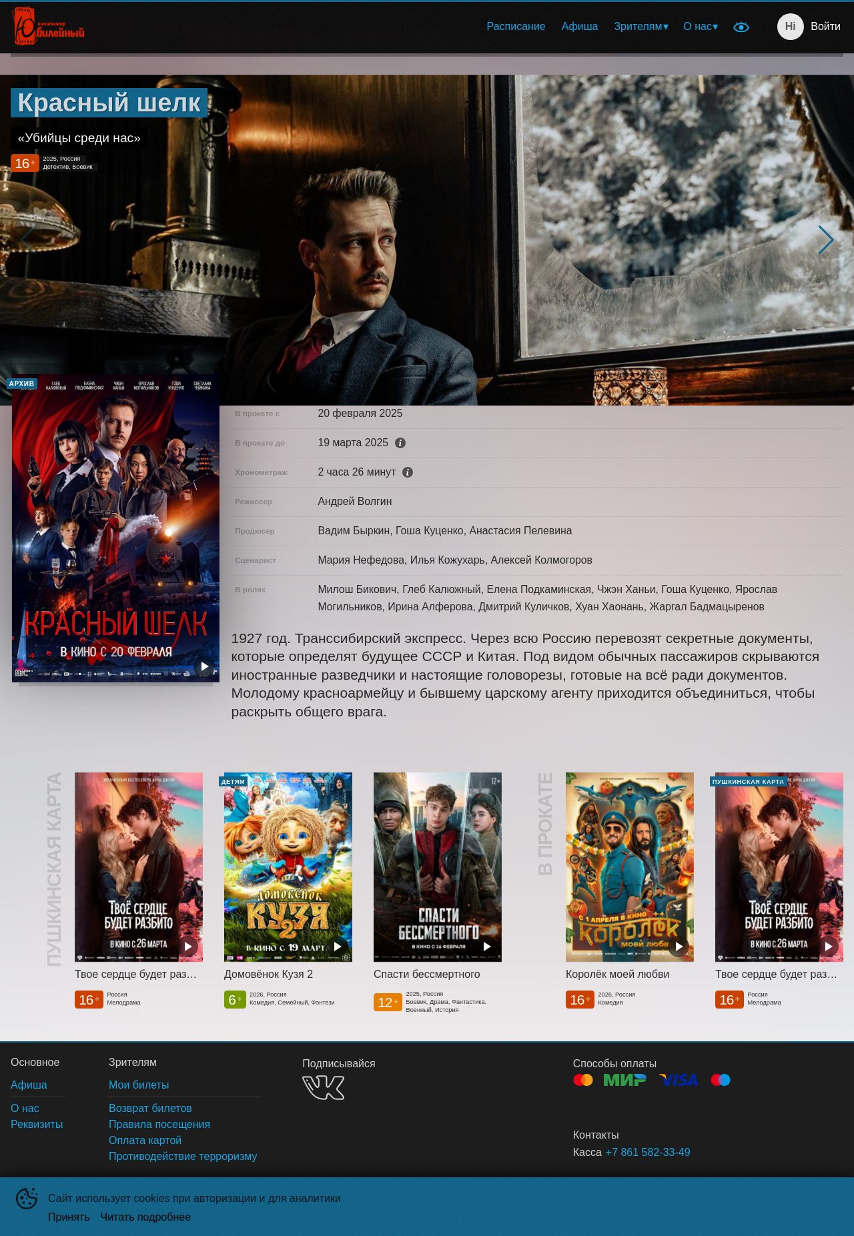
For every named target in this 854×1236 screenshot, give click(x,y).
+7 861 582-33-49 (648, 1152)
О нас (697, 26)
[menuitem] (516, 27)
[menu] (412, 27)
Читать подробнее (146, 1217)
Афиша (580, 26)
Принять (69, 1217)
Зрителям (638, 26)
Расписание (516, 26)
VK (323, 1087)
